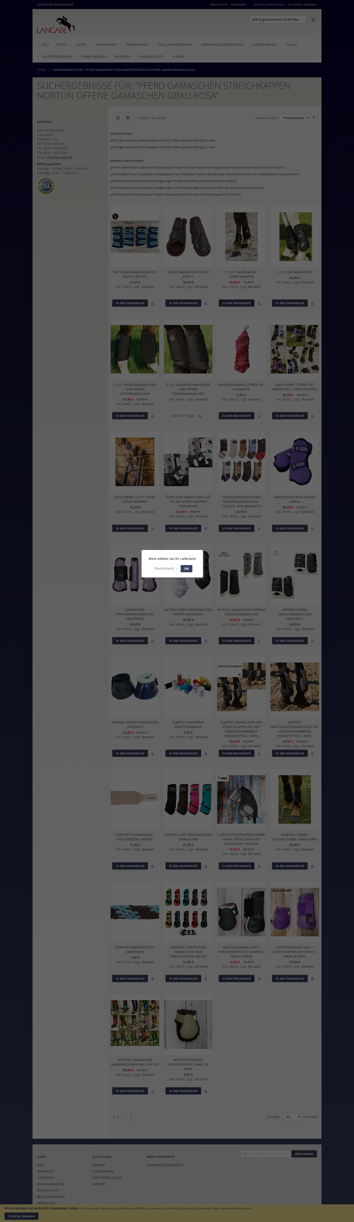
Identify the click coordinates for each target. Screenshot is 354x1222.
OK (186, 568)
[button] (166, 569)
